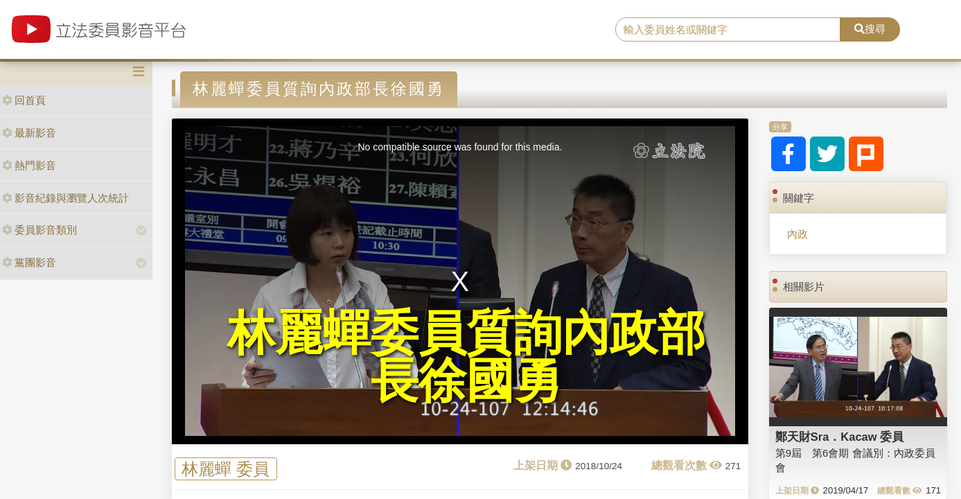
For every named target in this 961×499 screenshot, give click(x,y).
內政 (797, 234)
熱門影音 (29, 165)
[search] (727, 29)
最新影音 (29, 133)
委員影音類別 (39, 230)
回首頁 (24, 100)
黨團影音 (29, 262)
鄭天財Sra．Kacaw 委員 (839, 436)
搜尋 (869, 29)
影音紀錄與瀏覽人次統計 (65, 198)
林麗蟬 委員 (226, 468)
